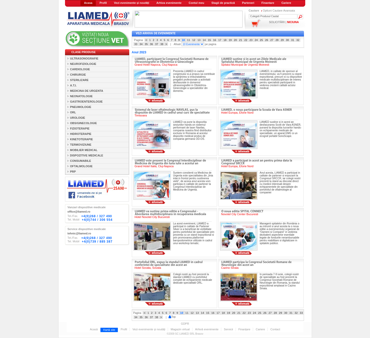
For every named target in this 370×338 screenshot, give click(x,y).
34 (141, 44)
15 (209, 40)
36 (151, 44)
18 (225, 40)
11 (188, 40)
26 (266, 40)
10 (183, 40)
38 (161, 44)
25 (261, 40)
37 (156, 44)
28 (277, 40)
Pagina (139, 40)
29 (282, 40)
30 (287, 40)
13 (198, 40)
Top (172, 316)
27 (271, 40)
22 (245, 40)
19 (230, 40)
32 (297, 40)
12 (193, 40)
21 (240, 40)
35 (146, 44)
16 (214, 40)
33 (135, 44)
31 (292, 40)
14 (204, 40)
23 (251, 40)
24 (256, 40)
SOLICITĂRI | (284, 22)
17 (219, 40)
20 (235, 40)
